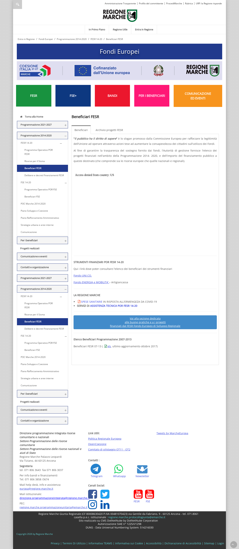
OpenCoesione (97, 444)
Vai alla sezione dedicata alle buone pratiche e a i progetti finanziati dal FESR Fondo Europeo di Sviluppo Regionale (145, 322)
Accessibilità (154, 543)
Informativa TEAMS (100, 543)
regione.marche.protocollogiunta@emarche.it (136, 517)
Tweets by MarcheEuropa (172, 433)
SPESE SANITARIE (91, 301)
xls (109, 346)
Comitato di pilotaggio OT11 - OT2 (109, 449)
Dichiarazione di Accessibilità (182, 543)
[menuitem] (97, 29)
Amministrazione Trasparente (120, 3)
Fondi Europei (119, 51)
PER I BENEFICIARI (152, 95)
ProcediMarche (174, 3)
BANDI (112, 95)
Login (220, 543)
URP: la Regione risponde (209, 3)
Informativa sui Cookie (129, 543)
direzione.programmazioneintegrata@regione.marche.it (55, 498)
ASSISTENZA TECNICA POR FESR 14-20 (113, 306)
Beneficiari (81, 130)
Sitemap (209, 543)
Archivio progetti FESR (109, 130)
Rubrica (189, 3)
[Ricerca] (24, 4)
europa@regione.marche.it (36, 488)
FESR (33, 95)
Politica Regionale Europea (104, 438)
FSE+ (73, 95)
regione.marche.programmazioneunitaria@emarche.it (53, 507)
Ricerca (17, 4)
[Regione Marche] (120, 15)
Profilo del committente (151, 3)
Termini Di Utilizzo (74, 543)
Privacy (55, 543)
